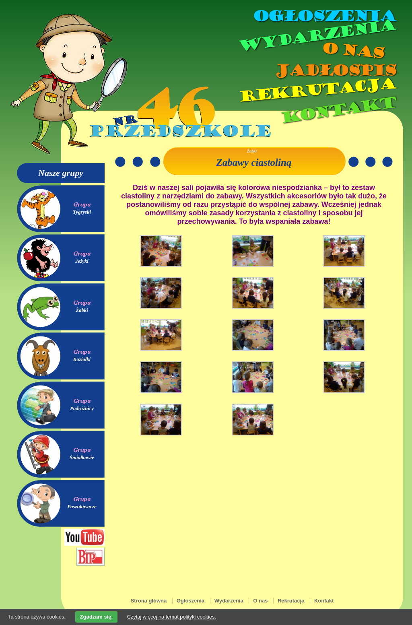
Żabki (82, 310)
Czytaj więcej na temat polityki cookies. (171, 617)
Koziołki (82, 359)
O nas (352, 50)
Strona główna (149, 601)
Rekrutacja (316, 90)
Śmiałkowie (82, 457)
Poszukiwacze (82, 506)
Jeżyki (82, 261)
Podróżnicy (82, 408)
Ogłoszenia (324, 16)
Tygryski (82, 212)
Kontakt (338, 110)
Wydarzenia (316, 36)
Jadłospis (334, 70)
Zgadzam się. (96, 617)
